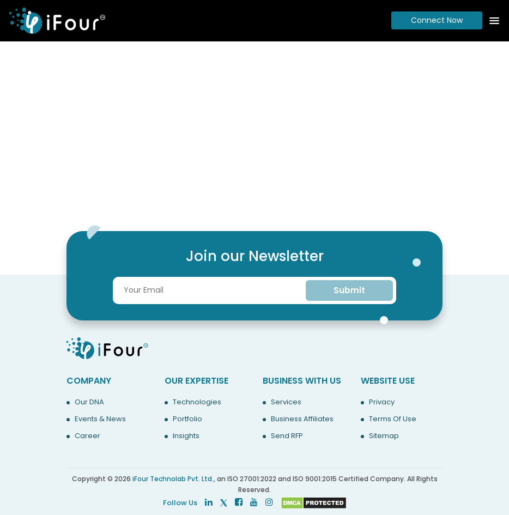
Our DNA (89, 402)
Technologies (197, 402)
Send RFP (287, 436)
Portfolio (187, 419)
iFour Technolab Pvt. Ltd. (173, 478)
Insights (186, 436)
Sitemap (384, 436)
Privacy (382, 402)
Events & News (100, 419)
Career (87, 436)
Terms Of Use (392, 419)
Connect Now (437, 20)
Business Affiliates (302, 419)
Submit (349, 290)
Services (286, 402)
